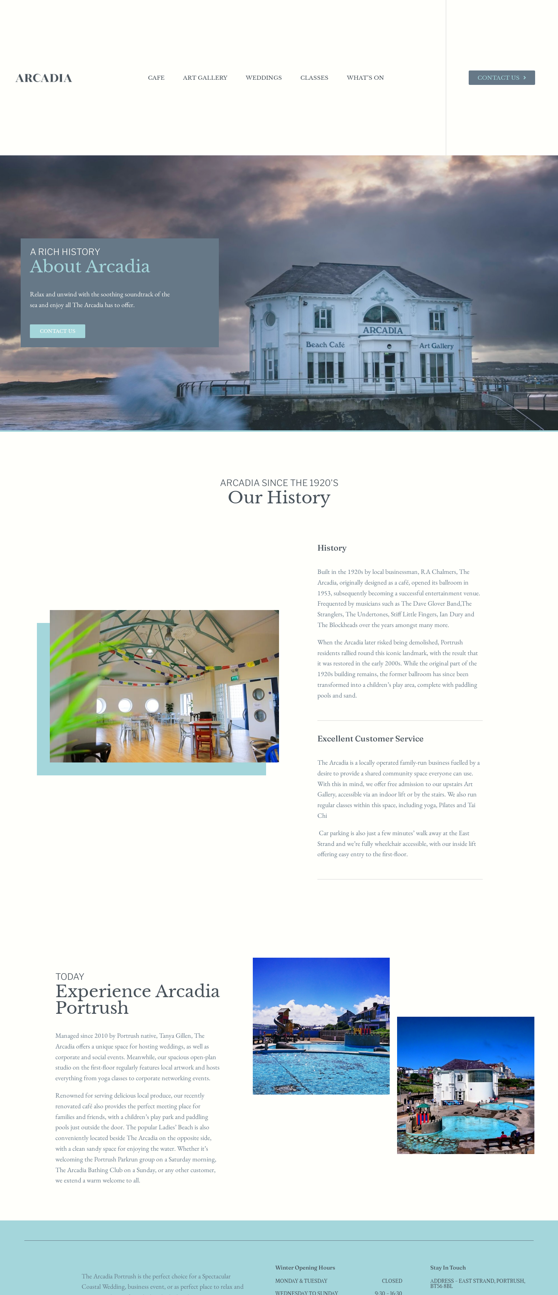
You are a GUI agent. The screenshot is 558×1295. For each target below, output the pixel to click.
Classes (314, 77)
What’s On (365, 77)
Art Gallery (205, 77)
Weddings (264, 77)
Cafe (156, 77)
